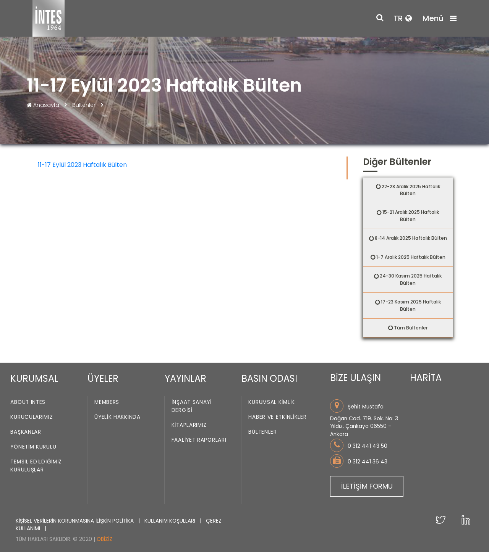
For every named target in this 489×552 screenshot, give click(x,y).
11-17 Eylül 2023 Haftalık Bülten (82, 164)
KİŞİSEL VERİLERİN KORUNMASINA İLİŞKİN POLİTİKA (75, 521)
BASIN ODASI (269, 378)
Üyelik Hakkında (117, 417)
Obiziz (104, 539)
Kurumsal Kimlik (271, 402)
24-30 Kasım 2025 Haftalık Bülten (411, 279)
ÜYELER (102, 378)
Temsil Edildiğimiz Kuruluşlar (36, 465)
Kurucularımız (31, 417)
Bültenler (84, 105)
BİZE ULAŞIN (355, 377)
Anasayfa (44, 105)
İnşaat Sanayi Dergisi (192, 406)
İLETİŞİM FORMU (367, 486)
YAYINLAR (185, 378)
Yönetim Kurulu (33, 446)
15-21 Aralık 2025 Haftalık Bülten (410, 216)
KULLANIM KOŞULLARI (170, 521)
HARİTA (426, 377)
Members (106, 402)
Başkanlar (25, 432)
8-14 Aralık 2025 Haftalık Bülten (411, 238)
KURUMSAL (34, 378)
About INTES (27, 402)
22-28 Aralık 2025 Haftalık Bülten (411, 190)
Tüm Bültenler (410, 327)
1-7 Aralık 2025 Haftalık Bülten (410, 257)
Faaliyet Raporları (199, 440)
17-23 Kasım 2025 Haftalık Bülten (411, 305)
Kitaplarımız (189, 425)
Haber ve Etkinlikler (277, 417)
